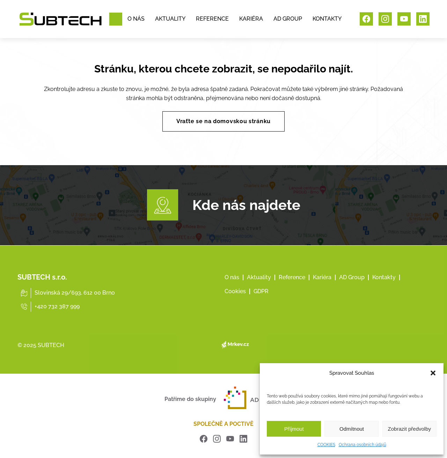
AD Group (352, 287)
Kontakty (384, 287)
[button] (433, 372)
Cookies (235, 301)
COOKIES (326, 444)
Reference (292, 287)
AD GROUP (287, 19)
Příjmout (294, 429)
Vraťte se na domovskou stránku (223, 121)
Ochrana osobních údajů (362, 444)
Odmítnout (351, 429)
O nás (232, 287)
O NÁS (136, 19)
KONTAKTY (327, 19)
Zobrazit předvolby (409, 429)
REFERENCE (212, 19)
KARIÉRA (251, 19)
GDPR (261, 301)
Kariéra (322, 287)
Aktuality (259, 287)
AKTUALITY (170, 19)
